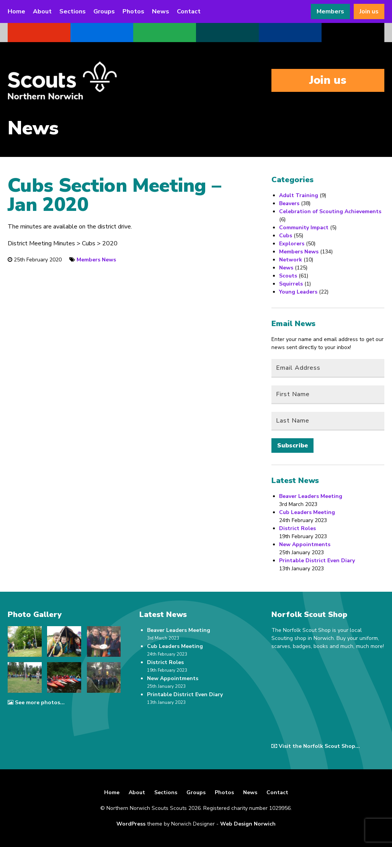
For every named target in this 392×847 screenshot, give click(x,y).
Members (330, 11)
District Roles (297, 528)
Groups (104, 11)
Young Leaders (298, 291)
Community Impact (303, 227)
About (42, 11)
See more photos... (36, 702)
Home (16, 11)
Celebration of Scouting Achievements (330, 211)
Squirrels (291, 283)
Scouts (288, 275)
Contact (189, 11)
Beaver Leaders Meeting (310, 496)
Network (290, 259)
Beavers (289, 203)
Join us (369, 11)
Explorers (291, 243)
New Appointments (304, 544)
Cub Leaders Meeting (307, 512)
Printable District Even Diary (317, 560)
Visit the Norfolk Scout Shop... (315, 746)
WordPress (130, 823)
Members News (96, 259)
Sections (72, 11)
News (160, 11)
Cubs (285, 235)
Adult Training (298, 195)
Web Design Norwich (248, 823)
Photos (133, 11)
